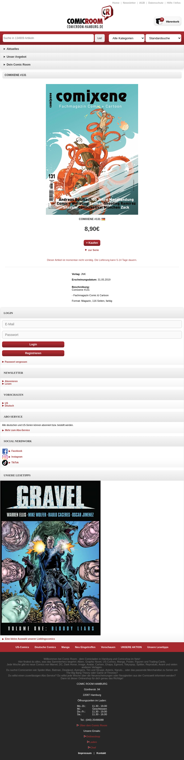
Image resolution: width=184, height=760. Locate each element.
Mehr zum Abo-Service (16, 430)
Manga (66, 647)
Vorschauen (108, 647)
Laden (92, 742)
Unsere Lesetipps (158, 647)
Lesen (8, 384)
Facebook (12, 451)
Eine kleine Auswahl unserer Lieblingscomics (28, 639)
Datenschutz (155, 2)
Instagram (12, 456)
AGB (142, 2)
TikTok (10, 462)
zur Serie (92, 250)
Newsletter (129, 2)
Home (115, 2)
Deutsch (9, 405)
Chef (92, 747)
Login (33, 344)
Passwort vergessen (16, 362)
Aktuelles (13, 49)
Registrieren (33, 353)
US (6, 403)
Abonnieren (11, 381)
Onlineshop (92, 736)
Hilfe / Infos (174, 2)
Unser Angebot (17, 56)
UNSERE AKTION (131, 647)
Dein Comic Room (18, 64)
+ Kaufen (92, 242)
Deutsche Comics (45, 647)
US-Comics (22, 647)
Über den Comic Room (92, 725)
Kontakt (101, 753)
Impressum (85, 753)
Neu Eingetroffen (85, 647)
